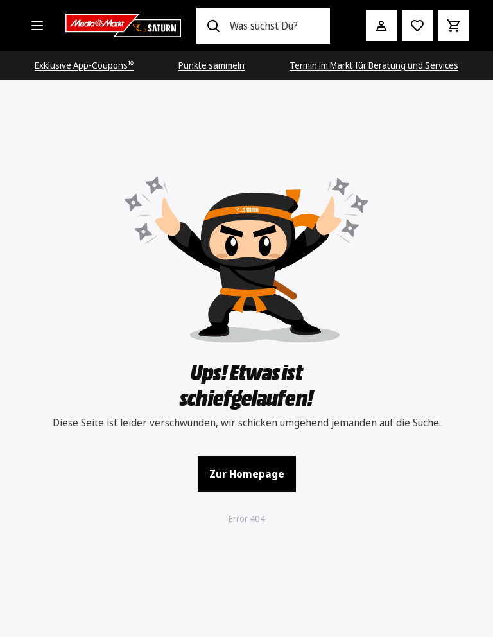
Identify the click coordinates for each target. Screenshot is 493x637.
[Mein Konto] (381, 25)
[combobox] (274, 26)
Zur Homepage (247, 474)
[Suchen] (213, 25)
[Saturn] (123, 25)
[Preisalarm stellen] (417, 25)
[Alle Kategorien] (37, 25)
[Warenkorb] (453, 25)
